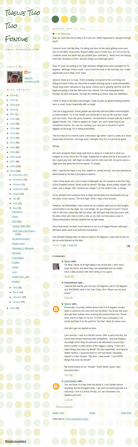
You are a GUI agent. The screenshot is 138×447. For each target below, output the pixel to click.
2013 (13, 133)
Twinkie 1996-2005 (21, 226)
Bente (68, 261)
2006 (13, 166)
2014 (13, 128)
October (17, 184)
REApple (16, 253)
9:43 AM (69, 297)
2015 (13, 124)
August (16, 194)
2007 (13, 161)
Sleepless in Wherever (23, 248)
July (15, 198)
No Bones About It (21, 239)
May (15, 208)
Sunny (68, 304)
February (17, 297)
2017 (13, 114)
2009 (13, 152)
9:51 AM (69, 375)
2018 (13, 109)
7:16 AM (69, 399)
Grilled (15, 267)
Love (14, 272)
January (17, 302)
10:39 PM (69, 276)
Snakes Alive (18, 243)
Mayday (16, 281)
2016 (13, 119)
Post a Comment (64, 406)
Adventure (17, 212)
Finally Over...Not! (21, 277)
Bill (29, 72)
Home (92, 413)
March (16, 292)
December (18, 175)
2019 (13, 105)
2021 (13, 100)
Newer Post (58, 413)
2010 (13, 147)
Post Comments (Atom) (77, 419)
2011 (13, 142)
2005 (13, 171)
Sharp (15, 216)
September (18, 189)
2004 (13, 308)
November (18, 179)
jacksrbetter (71, 381)
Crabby (15, 262)
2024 (13, 95)
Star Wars (17, 221)
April (15, 287)
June (15, 203)
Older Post (126, 413)
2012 (13, 138)
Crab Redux (18, 258)
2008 (13, 157)
